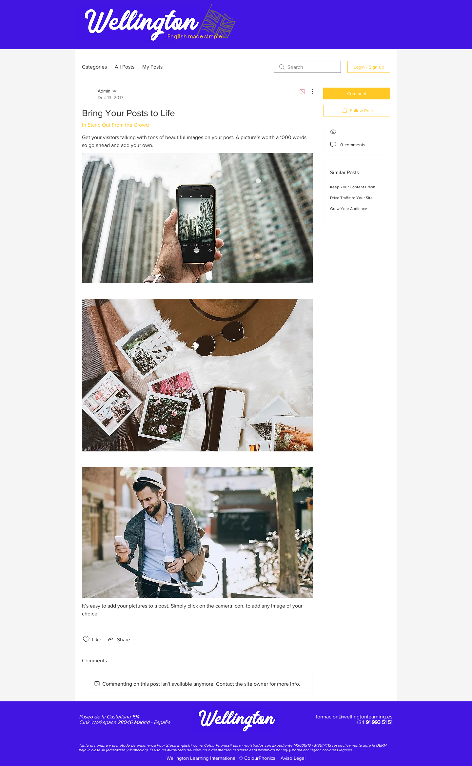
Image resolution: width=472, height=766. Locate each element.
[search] (307, 67)
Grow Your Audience (348, 208)
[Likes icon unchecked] (86, 639)
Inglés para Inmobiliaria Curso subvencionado (269, 29)
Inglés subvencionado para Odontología (270, 19)
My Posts (152, 67)
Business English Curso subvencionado (269, 23)
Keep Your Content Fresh (352, 187)
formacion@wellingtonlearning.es (354, 716)
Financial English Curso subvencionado (269, 26)
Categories (94, 67)
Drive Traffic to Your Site (351, 198)
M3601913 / (303, 745)
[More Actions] (309, 91)
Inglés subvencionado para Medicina (296, 12)
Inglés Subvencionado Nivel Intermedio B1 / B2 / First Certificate (254, 12)
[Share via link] (118, 639)
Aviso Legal (293, 758)
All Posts (124, 67)
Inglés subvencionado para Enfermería (269, 16)
